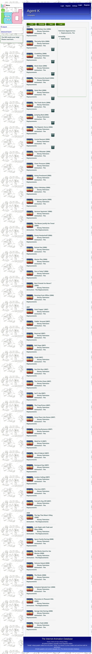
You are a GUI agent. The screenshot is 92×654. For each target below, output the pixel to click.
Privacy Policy (64, 641)
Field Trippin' (39, 309)
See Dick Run (39, 369)
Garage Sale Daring (41, 611)
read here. (10, 39)
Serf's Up (37, 393)
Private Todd (38, 623)
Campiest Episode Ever (42, 587)
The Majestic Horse (41, 127)
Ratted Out (38, 247)
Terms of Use (55, 641)
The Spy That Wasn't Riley (43, 515)
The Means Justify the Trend (44, 223)
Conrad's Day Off (40, 501)
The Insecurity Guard (41, 78)
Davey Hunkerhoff (40, 235)
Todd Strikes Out (40, 29)
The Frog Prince (39, 405)
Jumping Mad (39, 115)
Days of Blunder (40, 152)
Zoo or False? (39, 271)
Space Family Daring (41, 539)
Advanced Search (6, 32)
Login (80, 5)
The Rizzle (38, 575)
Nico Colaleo (70, 645)
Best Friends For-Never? (42, 283)
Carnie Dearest (39, 139)
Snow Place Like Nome (42, 417)
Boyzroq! (37, 333)
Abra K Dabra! (39, 453)
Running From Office (41, 295)
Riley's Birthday (40, 187)
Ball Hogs (37, 345)
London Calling (39, 477)
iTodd (36, 357)
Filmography (31, 15)
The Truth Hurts (40, 103)
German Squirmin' (40, 211)
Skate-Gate (38, 66)
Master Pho (38, 259)
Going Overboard (40, 176)
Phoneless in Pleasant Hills (43, 599)
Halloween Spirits (40, 199)
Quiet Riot (38, 90)
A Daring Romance (41, 429)
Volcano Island (39, 563)
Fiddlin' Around (39, 321)
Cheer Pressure (39, 164)
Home (48, 641)
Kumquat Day (39, 465)
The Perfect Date (40, 381)
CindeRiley (38, 54)
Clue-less (37, 489)
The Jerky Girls (39, 41)
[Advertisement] (11, 54)
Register (87, 5)
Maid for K (38, 441)
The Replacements (41, 230)
